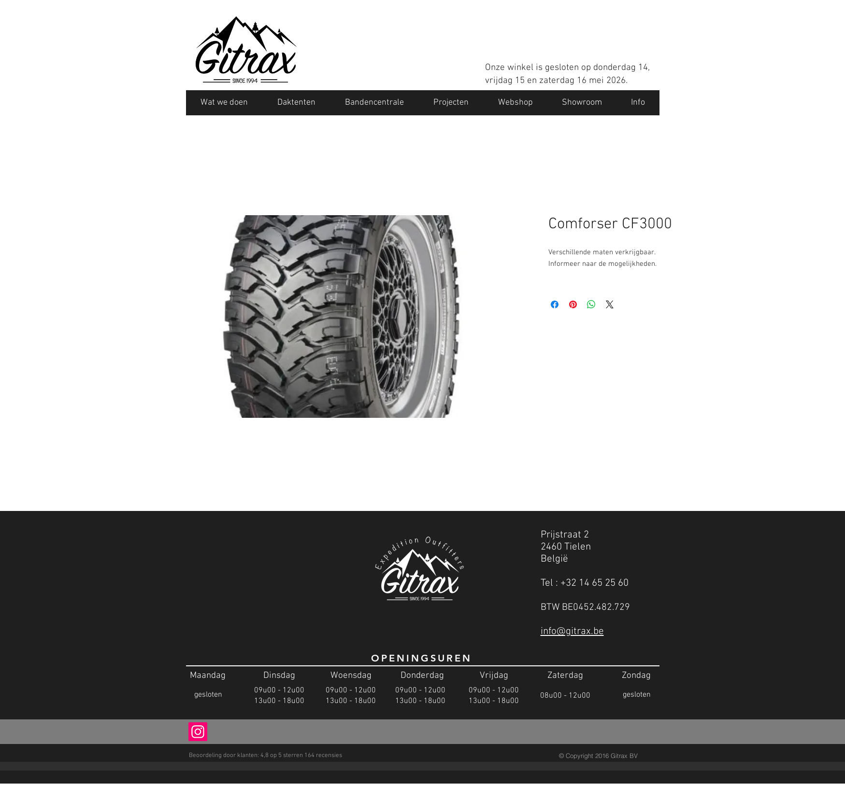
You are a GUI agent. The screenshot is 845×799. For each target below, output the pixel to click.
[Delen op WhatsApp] (591, 304)
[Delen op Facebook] (554, 304)
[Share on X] (610, 304)
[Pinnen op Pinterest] (573, 304)
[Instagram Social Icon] (197, 731)
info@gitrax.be (572, 631)
